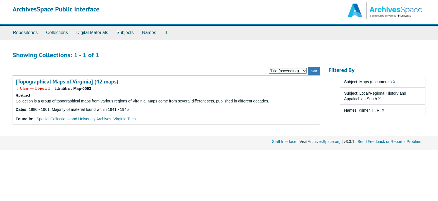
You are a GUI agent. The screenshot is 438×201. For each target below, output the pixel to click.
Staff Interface (284, 141)
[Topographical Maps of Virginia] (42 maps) (67, 81)
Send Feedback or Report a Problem (389, 141)
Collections (57, 32)
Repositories (25, 32)
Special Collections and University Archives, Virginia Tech (86, 119)
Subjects (125, 32)
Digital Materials (92, 32)
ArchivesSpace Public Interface (56, 9)
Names (149, 32)
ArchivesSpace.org (324, 141)
